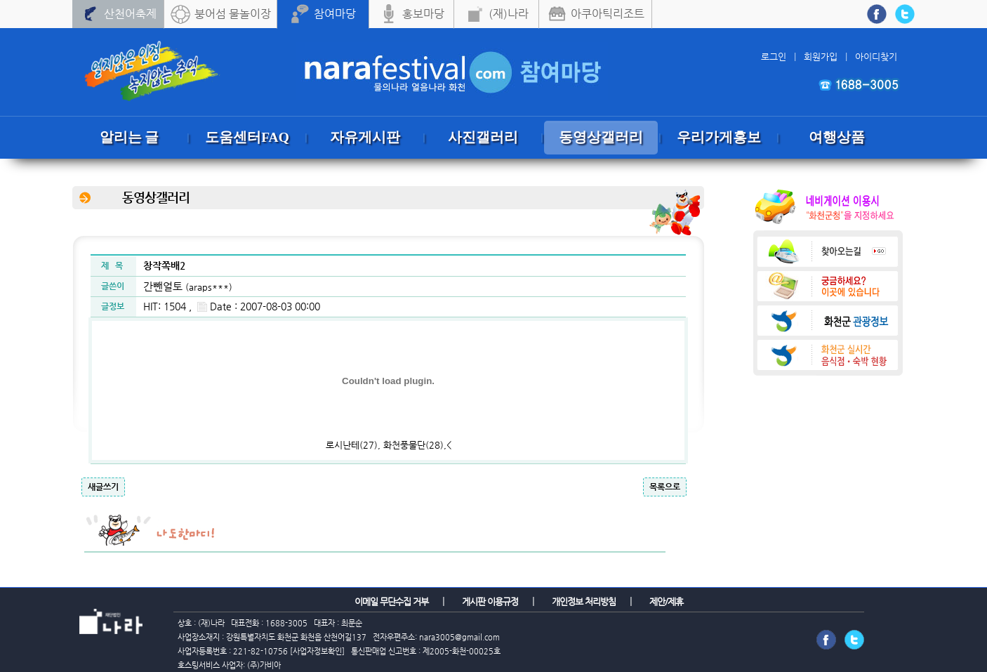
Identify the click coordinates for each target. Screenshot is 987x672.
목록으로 (664, 487)
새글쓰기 (103, 487)
